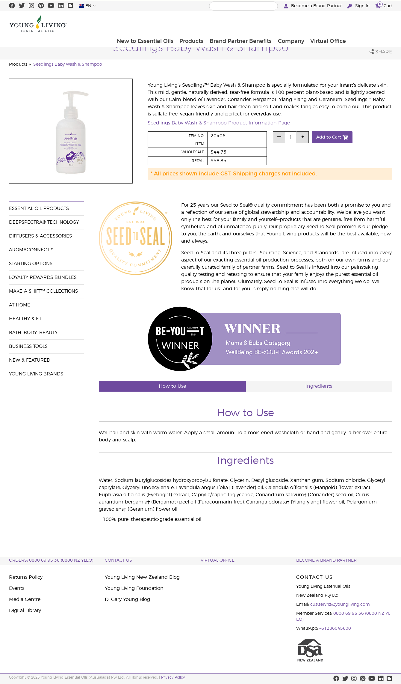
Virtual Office (371, 23)
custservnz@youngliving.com (340, 604)
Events (16, 588)
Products (233, 23)
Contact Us (118, 560)
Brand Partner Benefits (283, 23)
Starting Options (30, 263)
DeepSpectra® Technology (44, 222)
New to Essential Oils (186, 23)
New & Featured (29, 360)
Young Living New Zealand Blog (142, 577)
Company (333, 23)
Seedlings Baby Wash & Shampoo (67, 64)
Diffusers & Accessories (40, 236)
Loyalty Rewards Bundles (43, 277)
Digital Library (25, 610)
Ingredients (318, 386)
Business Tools (28, 346)
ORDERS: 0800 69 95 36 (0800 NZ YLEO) (51, 560)
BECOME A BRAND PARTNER (326, 560)
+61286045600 (335, 628)
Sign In (359, 6)
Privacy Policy (173, 677)
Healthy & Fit (25, 319)
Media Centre (24, 599)
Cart (383, 5)
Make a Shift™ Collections (43, 291)
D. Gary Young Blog (127, 599)
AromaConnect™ (31, 250)
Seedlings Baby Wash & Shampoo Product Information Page (219, 123)
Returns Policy (26, 577)
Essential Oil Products (39, 208)
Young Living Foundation (134, 588)
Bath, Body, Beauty (33, 332)
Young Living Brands (36, 374)
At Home (19, 305)
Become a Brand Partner (313, 6)
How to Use (172, 386)
